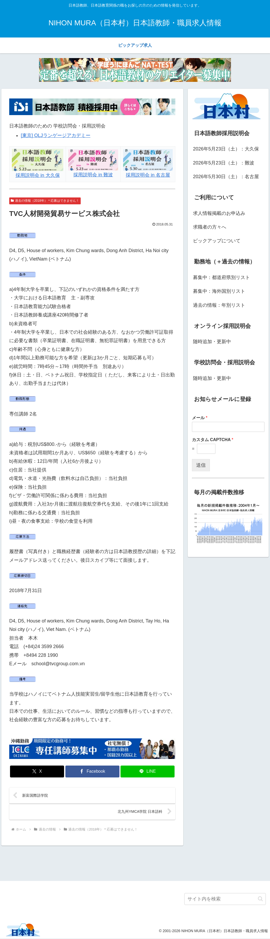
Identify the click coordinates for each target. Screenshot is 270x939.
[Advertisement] (135, 863)
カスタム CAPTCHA (212, 439)
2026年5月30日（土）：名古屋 (226, 176)
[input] (225, 899)
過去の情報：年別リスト (219, 305)
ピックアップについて (216, 240)
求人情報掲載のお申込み (219, 213)
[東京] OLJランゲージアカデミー (55, 135)
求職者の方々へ (209, 227)
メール (200, 418)
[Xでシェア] (37, 771)
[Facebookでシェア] (92, 771)
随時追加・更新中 (212, 341)
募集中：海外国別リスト (219, 291)
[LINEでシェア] (147, 771)
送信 (201, 465)
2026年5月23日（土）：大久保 (226, 149)
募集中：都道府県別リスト (221, 277)
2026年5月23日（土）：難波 (223, 163)
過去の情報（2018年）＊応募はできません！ (45, 200)
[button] (260, 899)
